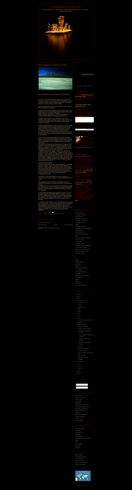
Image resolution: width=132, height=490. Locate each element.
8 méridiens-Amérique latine (81, 408)
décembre (80, 300)
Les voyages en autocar (80, 214)
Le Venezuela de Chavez (80, 285)
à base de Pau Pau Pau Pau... (87, 85)
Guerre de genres (79, 230)
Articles (78, 384)
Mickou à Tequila (79, 420)
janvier (80, 368)
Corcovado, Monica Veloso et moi (85, 352)
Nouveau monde (78, 216)
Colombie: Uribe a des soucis (81, 234)
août (79, 309)
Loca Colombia (78, 269)
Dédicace (77, 266)
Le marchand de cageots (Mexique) (83, 245)
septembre (80, 307)
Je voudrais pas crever (80, 232)
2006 (78, 373)
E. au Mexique (78, 395)
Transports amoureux (80, 243)
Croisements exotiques (80, 253)
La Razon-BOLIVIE (79, 458)
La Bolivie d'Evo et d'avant (51, 213)
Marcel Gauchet (78, 444)
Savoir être (80, 346)
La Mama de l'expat (79, 212)
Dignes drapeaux (81, 355)
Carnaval (77, 283)
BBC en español (78, 454)
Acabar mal (80, 361)
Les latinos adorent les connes (81, 251)
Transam (77, 412)
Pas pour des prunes (79, 397)
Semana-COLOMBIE (80, 464)
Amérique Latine (66, 7)
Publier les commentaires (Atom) (52, 227)
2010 (78, 294)
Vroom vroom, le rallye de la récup (85, 320)
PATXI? (77, 235)
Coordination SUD (79, 432)
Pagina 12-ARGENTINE (80, 462)
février (79, 366)
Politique (61, 213)
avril (79, 318)
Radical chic (78, 447)
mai (79, 315)
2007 (78, 371)
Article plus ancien (68, 224)
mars (79, 364)
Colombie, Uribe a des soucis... (85, 328)
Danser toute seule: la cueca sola (82, 249)
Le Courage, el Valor (79, 222)
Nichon (76, 281)
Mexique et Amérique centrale (82, 275)
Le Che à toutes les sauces (81, 247)
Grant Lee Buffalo (82, 324)
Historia (77, 440)
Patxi (84, 136)
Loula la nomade (79, 436)
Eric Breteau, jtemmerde (83, 348)
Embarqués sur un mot (83, 357)
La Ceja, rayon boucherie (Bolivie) (83, 237)
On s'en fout (78, 277)
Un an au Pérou (78, 401)
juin (79, 313)
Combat (77, 224)
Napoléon (80, 322)
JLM (76, 442)
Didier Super (78, 434)
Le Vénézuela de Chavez (80, 271)
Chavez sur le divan (79, 239)
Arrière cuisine (78, 241)
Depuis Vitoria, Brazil (80, 410)
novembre (80, 302)
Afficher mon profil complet (83, 147)
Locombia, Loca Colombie (81, 220)
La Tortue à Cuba (79, 418)
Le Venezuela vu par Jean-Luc (81, 406)
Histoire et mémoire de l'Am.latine (82, 438)
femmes (77, 279)
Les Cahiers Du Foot (79, 460)
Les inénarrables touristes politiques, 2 (83, 228)
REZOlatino (78, 403)
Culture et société (79, 262)
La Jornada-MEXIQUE (80, 456)
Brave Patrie (78, 430)
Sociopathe (80, 359)
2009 (78, 296)
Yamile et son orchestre (83, 326)
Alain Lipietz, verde (79, 428)
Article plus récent (42, 224)
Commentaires (80, 387)
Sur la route (77, 264)
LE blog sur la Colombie (80, 414)
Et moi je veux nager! (82, 350)
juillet (79, 311)
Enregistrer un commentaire (44, 222)
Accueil (55, 224)
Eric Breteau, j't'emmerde (80, 218)
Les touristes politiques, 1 (81, 226)
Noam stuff (77, 445)
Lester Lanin (79, 86)
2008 (78, 298)
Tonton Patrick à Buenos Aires (82, 404)
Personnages (78, 273)
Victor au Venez (78, 399)
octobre (80, 304)
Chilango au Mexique (80, 416)
